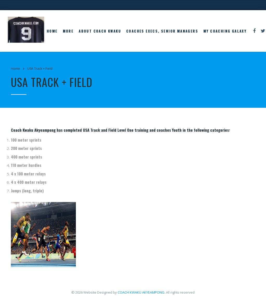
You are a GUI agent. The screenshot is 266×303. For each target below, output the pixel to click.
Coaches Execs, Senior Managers (162, 31)
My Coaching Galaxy (225, 31)
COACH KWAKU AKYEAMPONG (141, 292)
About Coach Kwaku (100, 31)
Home (52, 31)
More (68, 31)
